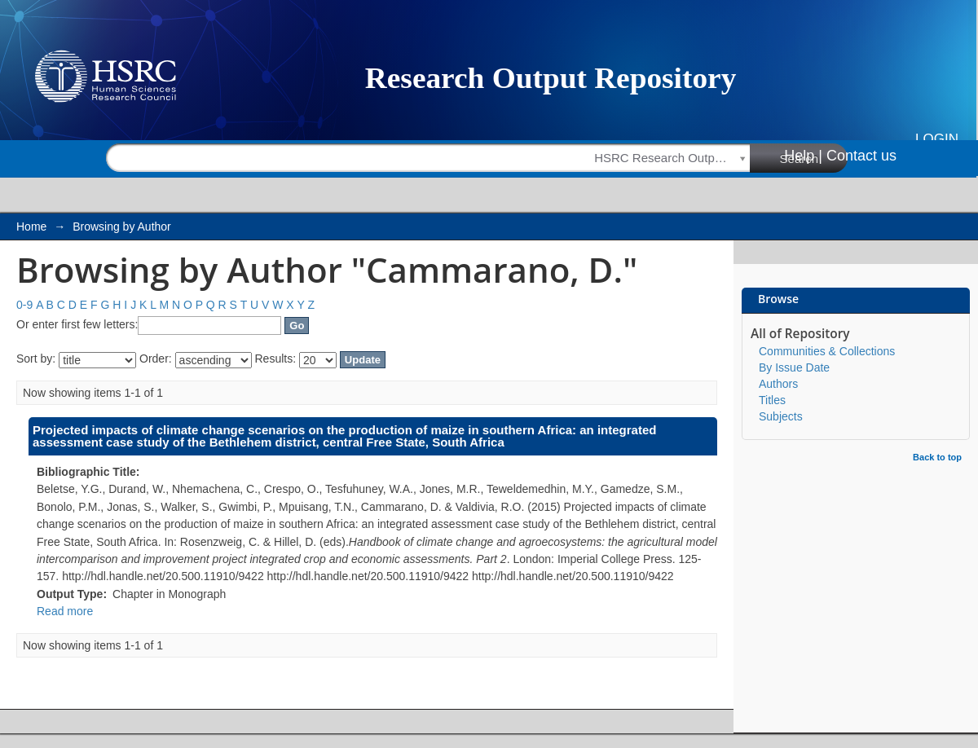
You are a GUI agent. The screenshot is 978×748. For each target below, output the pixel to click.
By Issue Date (794, 367)
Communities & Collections (827, 351)
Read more (65, 611)
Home (31, 226)
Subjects (781, 416)
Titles (772, 400)
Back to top (937, 457)
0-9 (24, 304)
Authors (778, 383)
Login (936, 139)
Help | (803, 155)
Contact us (861, 155)
